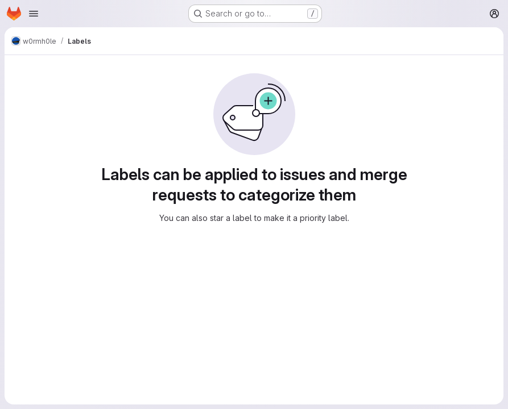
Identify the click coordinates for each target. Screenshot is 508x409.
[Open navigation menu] (33, 14)
